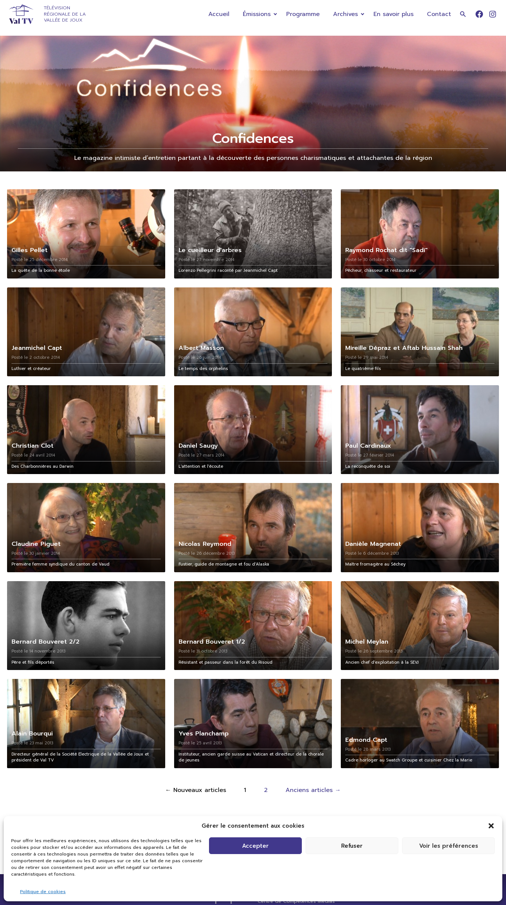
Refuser (352, 846)
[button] (491, 826)
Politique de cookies (43, 891)
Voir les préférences (448, 846)
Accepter (255, 846)
